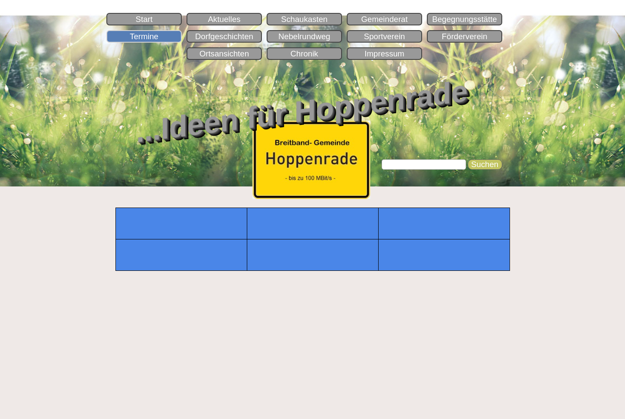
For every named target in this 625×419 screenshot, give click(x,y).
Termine (144, 36)
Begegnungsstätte (464, 19)
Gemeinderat (384, 19)
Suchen (484, 164)
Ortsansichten (224, 53)
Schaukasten (304, 19)
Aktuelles (224, 19)
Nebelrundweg (304, 36)
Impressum (384, 53)
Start (144, 19)
